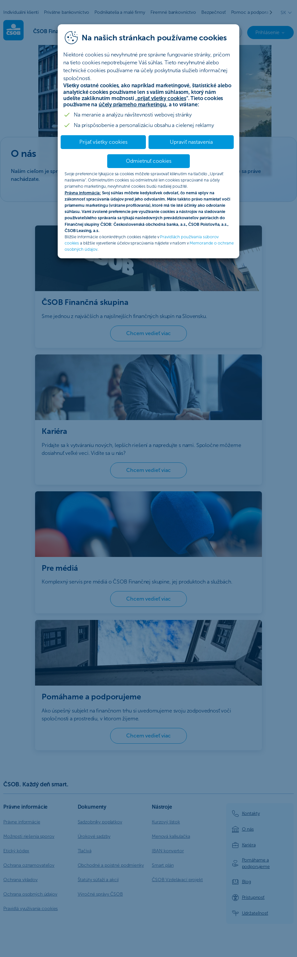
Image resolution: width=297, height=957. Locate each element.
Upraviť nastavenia (191, 142)
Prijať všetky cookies (103, 142)
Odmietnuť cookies (148, 161)
